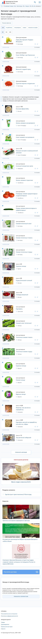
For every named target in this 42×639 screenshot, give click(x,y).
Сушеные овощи (21, 266)
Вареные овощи (21, 394)
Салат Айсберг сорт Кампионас (25, 55)
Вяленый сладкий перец (23, 69)
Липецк (19, 325)
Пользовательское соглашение (9, 613)
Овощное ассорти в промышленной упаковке (27, 151)
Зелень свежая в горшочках (24, 180)
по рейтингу (9, 27)
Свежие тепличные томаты (24, 238)
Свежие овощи (20, 380)
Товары (3, 622)
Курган (18, 268)
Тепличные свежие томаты (24, 337)
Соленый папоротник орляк (24, 166)
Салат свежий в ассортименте (25, 137)
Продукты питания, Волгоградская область (31, 6)
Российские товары (8, 6)
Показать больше (21, 452)
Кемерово (19, 412)
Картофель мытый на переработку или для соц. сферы (26, 423)
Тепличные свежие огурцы (24, 351)
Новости (3, 628)
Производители (5, 624)
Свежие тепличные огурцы (24, 252)
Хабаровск (19, 168)
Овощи (27, 6)
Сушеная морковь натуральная (25, 83)
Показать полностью (21, 596)
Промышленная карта (6, 626)
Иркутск (19, 368)
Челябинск (19, 182)
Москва (18, 111)
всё (3, 27)
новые (24, 27)
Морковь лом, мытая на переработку (23, 408)
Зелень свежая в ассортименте (25, 123)
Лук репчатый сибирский (23, 437)
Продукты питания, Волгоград (33, 6)
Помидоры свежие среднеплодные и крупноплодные (26, 194)
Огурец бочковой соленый (24, 280)
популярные (17, 27)
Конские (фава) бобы (22, 109)
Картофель (19, 309)
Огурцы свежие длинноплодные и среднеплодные (26, 209)
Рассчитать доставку (21, 572)
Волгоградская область (15, 6)
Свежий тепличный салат (23, 223)
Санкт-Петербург (21, 125)
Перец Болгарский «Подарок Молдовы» (24, 40)
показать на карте (32, 27)
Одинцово (19, 311)
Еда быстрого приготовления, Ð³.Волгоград (18, 494)
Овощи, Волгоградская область (35, 6)
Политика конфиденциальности (9, 616)
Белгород (19, 226)
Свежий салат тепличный (23, 323)
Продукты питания (24, 6)
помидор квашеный (22, 295)
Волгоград (19, 6)
